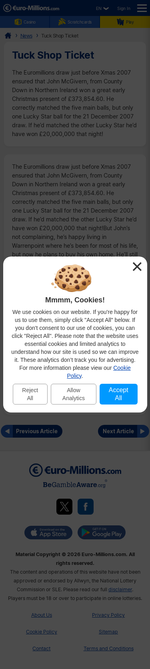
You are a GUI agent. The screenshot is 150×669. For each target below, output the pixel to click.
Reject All (30, 394)
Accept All (118, 394)
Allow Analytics (73, 394)
